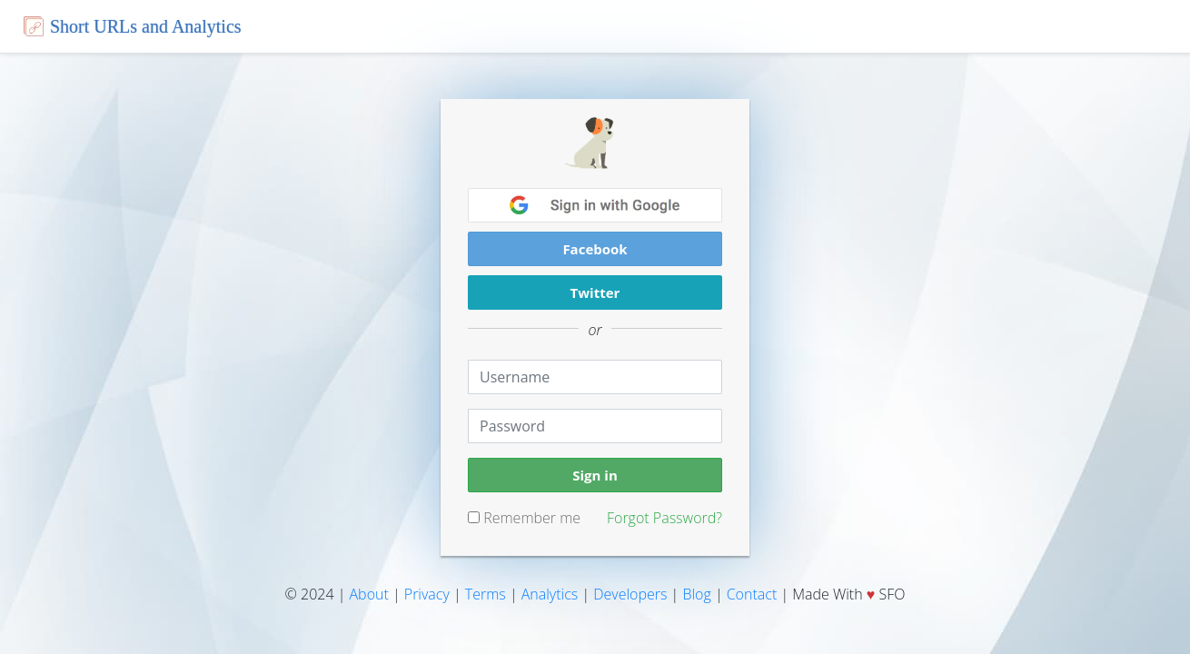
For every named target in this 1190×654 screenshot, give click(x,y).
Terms (485, 594)
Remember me (524, 518)
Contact (752, 594)
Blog (696, 594)
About (369, 594)
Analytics (550, 594)
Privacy (427, 594)
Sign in (595, 475)
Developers (630, 594)
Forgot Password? (664, 518)
